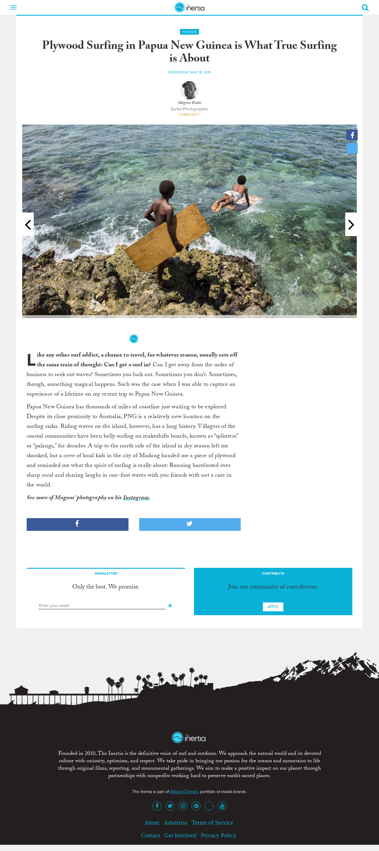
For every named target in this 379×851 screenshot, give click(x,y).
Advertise (175, 822)
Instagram (136, 498)
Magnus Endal (189, 103)
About (151, 822)
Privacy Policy (218, 835)
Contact (150, 835)
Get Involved (180, 835)
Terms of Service (212, 822)
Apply (273, 606)
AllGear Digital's (184, 791)
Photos (189, 32)
